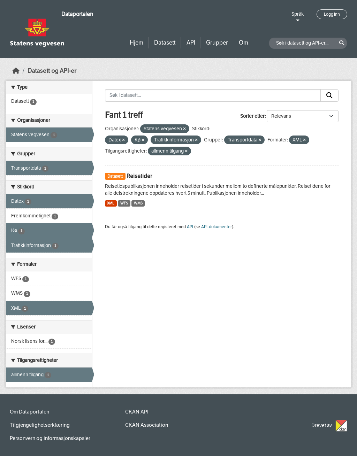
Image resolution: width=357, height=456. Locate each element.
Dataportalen (77, 14)
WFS (124, 203)
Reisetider (139, 176)
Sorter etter (252, 116)
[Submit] (329, 95)
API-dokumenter (216, 226)
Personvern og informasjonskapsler (50, 438)
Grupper (217, 42)
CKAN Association (146, 425)
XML (110, 203)
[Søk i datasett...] (213, 95)
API (191, 42)
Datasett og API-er (52, 71)
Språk (297, 14)
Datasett (165, 42)
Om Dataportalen (29, 412)
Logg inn (332, 14)
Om (243, 42)
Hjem (136, 42)
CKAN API (137, 412)
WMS (138, 203)
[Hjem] (16, 71)
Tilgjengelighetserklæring (40, 425)
